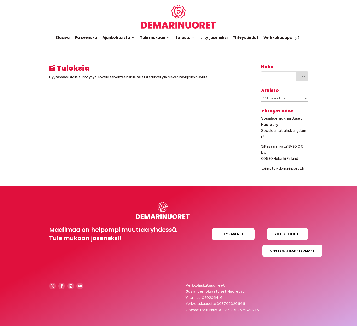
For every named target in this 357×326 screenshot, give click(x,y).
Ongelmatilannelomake (292, 251)
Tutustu (182, 37)
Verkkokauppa (277, 37)
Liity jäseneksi (214, 37)
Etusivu (63, 37)
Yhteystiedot (245, 37)
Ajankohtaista (116, 37)
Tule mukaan (152, 37)
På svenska (86, 37)
